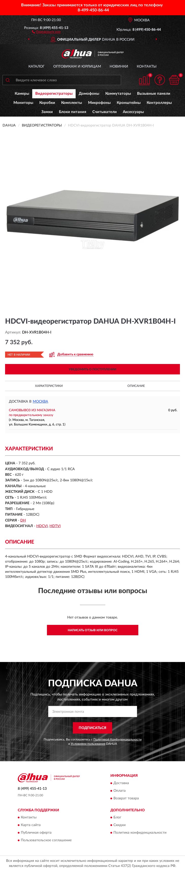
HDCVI (42, 526)
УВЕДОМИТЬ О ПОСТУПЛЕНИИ (92, 369)
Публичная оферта (36, 832)
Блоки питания (72, 112)
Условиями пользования (88, 743)
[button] (46, 31)
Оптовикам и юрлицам (77, 66)
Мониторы (23, 103)
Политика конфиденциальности (139, 832)
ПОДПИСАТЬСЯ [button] (92, 728)
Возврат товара (126, 798)
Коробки (47, 103)
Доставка (121, 783)
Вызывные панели (153, 94)
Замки (47, 112)
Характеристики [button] (49, 385)
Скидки (119, 825)
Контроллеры (159, 103)
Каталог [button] (36, 66)
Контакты (147, 66)
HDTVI (55, 526)
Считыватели (104, 112)
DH (23, 520)
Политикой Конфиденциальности (117, 739)
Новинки (119, 66)
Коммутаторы (118, 94)
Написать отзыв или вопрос (92, 630)
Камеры (22, 94)
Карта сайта (31, 825)
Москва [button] (40, 401)
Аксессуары (133, 112)
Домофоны (89, 94)
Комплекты (71, 103)
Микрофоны (99, 103)
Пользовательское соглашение (46, 840)
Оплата (119, 791)
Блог (117, 817)
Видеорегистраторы (54, 94)
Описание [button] (136, 385)
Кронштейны (129, 103)
